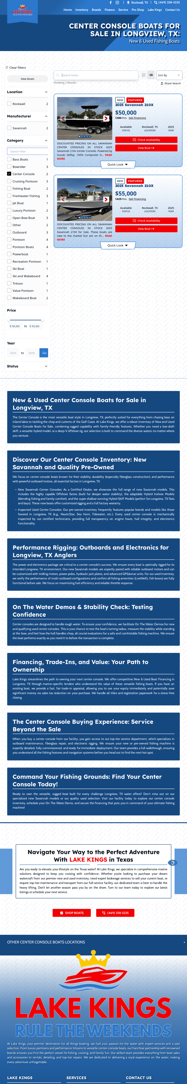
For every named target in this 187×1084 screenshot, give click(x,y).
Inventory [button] (81, 10)
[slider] (8, 319)
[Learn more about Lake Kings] (93, 993)
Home (68, 10)
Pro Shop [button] (138, 10)
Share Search (171, 83)
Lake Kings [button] (155, 10)
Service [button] (123, 10)
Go (45, 353)
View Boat (146, 148)
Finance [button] (110, 10)
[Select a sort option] (169, 75)
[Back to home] (22, 12)
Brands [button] (96, 10)
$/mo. (130, 118)
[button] (63, 119)
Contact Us (172, 10)
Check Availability (146, 140)
